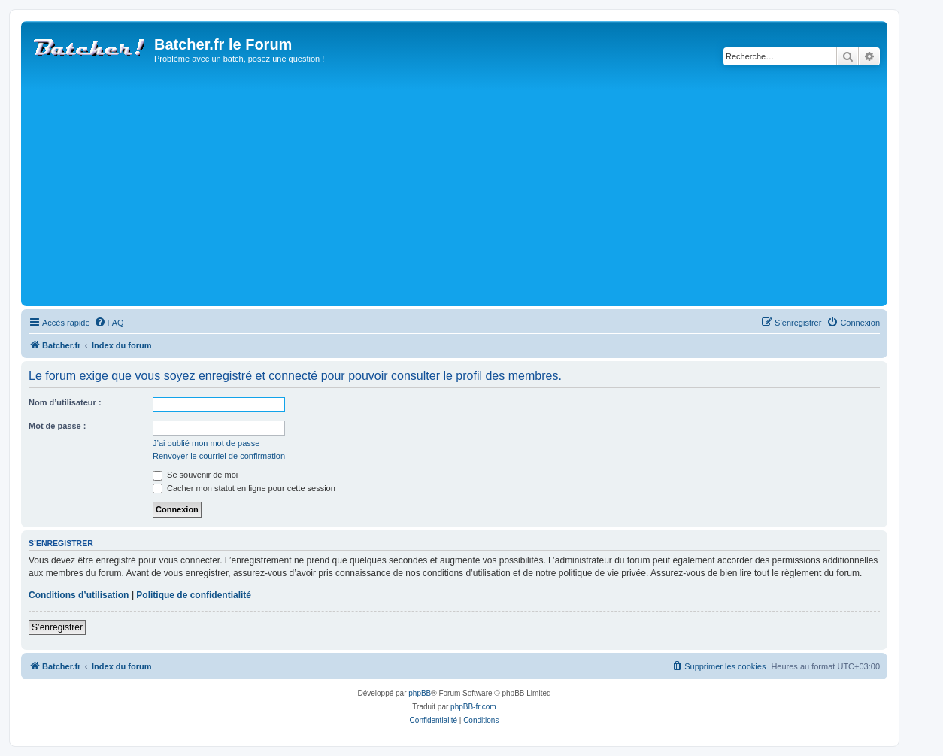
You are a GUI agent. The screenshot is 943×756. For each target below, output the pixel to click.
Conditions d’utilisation (79, 595)
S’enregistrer (57, 627)
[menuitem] (109, 323)
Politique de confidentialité (193, 595)
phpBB (419, 693)
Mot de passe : (57, 425)
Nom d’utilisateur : (65, 402)
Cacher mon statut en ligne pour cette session (244, 488)
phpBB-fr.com (473, 707)
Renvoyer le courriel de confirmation (219, 455)
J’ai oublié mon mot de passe (206, 443)
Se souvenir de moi (195, 474)
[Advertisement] (476, 189)
